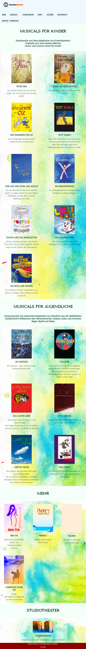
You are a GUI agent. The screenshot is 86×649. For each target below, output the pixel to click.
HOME (4, 14)
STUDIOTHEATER (28, 14)
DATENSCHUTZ (62, 14)
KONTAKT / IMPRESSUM (10, 20)
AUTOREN (50, 14)
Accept (43, 647)
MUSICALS (13, 14)
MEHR (40, 14)
